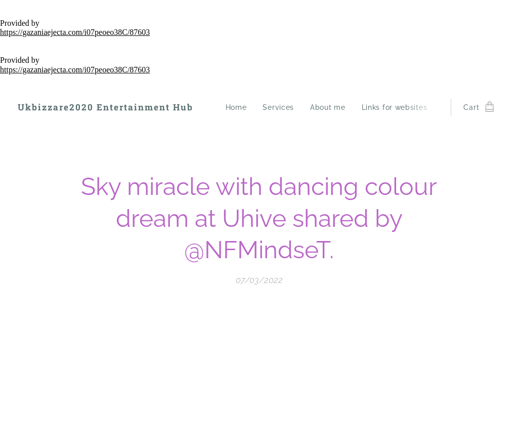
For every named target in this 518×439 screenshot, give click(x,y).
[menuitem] (239, 107)
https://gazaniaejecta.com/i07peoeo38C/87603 (75, 32)
